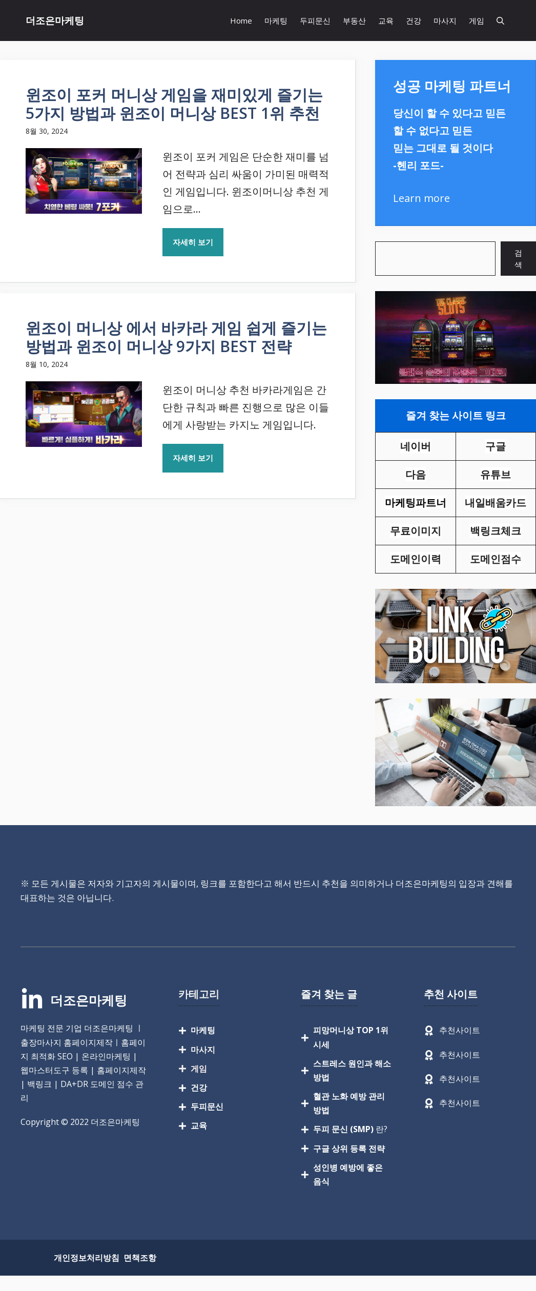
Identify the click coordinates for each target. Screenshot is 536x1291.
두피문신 (315, 20)
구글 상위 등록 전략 (349, 1148)
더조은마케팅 (55, 20)
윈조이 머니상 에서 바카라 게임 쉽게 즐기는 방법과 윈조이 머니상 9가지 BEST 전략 (176, 337)
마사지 (445, 20)
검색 (518, 259)
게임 (476, 20)
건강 (413, 20)
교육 (386, 20)
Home (241, 20)
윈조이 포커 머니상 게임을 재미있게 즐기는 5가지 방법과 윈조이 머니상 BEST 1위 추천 (174, 104)
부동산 (354, 20)
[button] (500, 20)
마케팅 (275, 20)
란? (350, 1129)
